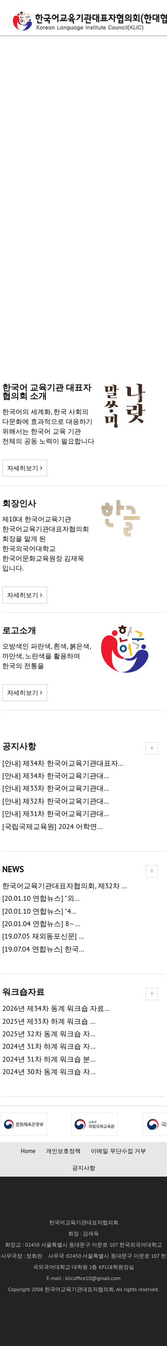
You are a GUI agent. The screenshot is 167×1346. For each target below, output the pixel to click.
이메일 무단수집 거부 (118, 1151)
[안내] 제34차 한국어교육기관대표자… (62, 763)
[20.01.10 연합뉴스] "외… (41, 898)
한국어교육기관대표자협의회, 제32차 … (64, 886)
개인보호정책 (63, 1151)
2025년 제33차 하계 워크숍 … (48, 1021)
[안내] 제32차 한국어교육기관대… (55, 801)
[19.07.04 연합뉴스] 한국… (43, 949)
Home (28, 1151)
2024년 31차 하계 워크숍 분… (49, 1059)
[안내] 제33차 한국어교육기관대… (55, 788)
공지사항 (83, 1168)
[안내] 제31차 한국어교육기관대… (55, 813)
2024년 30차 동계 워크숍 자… (49, 1071)
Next (7, 1124)
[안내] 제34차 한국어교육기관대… (55, 775)
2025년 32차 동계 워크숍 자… (49, 1034)
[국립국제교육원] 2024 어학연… (52, 826)
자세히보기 (24, 468)
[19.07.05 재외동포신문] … (43, 936)
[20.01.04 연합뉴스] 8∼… (41, 923)
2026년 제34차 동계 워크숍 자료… (56, 1008)
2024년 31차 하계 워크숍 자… (49, 1046)
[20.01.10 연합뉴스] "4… (39, 911)
